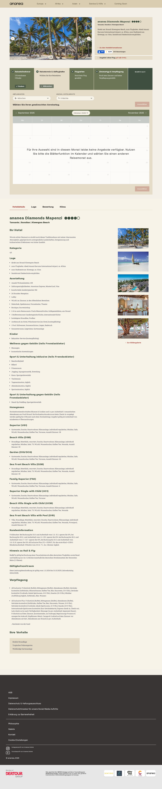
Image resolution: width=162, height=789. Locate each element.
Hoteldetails (18, 207)
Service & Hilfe (97, 4)
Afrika (59, 4)
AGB (10, 687)
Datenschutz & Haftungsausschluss (24, 698)
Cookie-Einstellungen (18, 735)
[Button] (13, 38)
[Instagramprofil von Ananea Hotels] (8, 743)
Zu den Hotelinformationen (110, 48)
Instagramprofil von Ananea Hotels (23, 742)
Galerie (11, 724)
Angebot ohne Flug (112, 58)
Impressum (13, 693)
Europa (42, 4)
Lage (33, 207)
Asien (76, 4)
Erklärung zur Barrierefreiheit (21, 709)
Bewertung (48, 207)
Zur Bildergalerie (133, 342)
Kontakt (11, 729)
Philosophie (13, 718)
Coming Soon (121, 4)
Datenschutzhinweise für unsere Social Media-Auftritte (33, 704)
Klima (63, 207)
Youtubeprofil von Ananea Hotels (22, 746)
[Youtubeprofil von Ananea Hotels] (8, 747)
